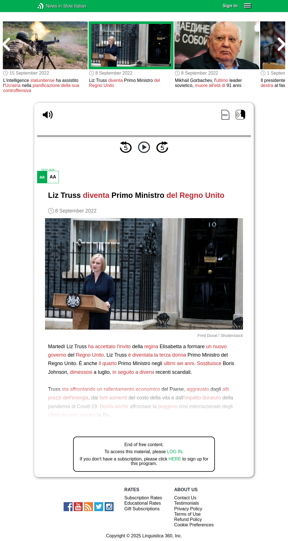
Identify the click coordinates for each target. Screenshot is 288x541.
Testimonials (186, 503)
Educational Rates (142, 503)
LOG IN (174, 451)
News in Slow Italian (49, 6)
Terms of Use (187, 514)
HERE (174, 459)
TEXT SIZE (48, 169)
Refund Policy (188, 519)
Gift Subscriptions (141, 508)
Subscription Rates (143, 497)
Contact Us (185, 497)
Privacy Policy (188, 508)
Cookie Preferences (194, 524)
